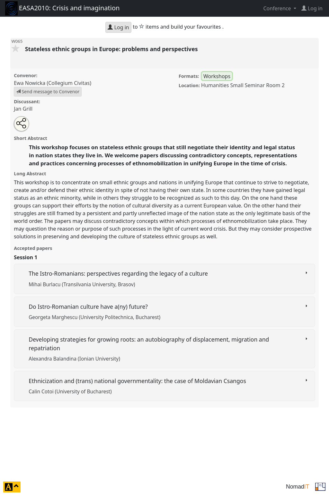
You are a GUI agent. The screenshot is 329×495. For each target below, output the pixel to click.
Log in (118, 27)
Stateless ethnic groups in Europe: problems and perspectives (112, 49)
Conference (277, 8)
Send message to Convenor (48, 91)
